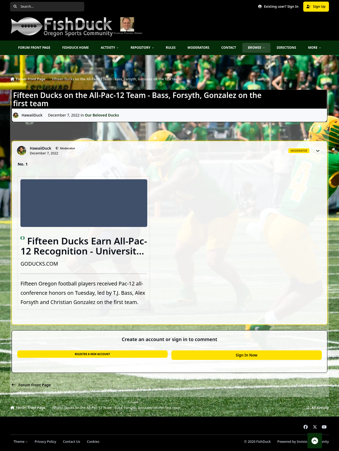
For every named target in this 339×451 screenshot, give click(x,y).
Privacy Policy (45, 441)
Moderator (67, 148)
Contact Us (71, 441)
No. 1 (22, 164)
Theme (21, 441)
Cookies (93, 441)
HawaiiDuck (32, 115)
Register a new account (92, 354)
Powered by (303, 441)
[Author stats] (318, 150)
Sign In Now (246, 355)
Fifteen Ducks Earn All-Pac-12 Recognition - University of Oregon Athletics (83, 251)
